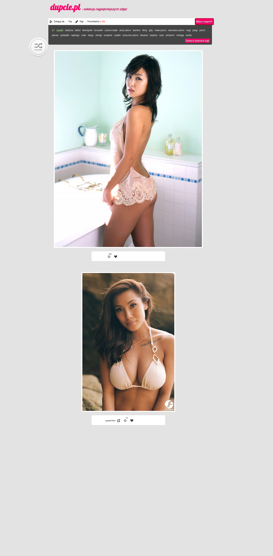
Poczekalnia (96, 21)
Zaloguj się (59, 21)
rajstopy (75, 35)
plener (55, 35)
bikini (78, 30)
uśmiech (169, 35)
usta (161, 35)
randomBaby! (38, 47)
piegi (194, 30)
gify (151, 30)
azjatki (59, 30)
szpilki (117, 35)
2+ (53, 30)
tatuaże (144, 35)
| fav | (115, 256)
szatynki (108, 35)
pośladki (64, 35)
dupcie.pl (88, 7)
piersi (202, 30)
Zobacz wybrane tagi (197, 40)
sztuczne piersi (130, 35)
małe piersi (160, 30)
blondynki (87, 30)
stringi (98, 35)
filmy (144, 30)
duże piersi (125, 30)
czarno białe (111, 30)
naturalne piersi (176, 30)
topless (153, 35)
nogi (188, 30)
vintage (180, 35)
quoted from (110, 421)
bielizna (69, 30)
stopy (91, 35)
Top (70, 21)
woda (189, 35)
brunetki (98, 30)
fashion (136, 30)
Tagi (81, 21)
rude (83, 35)
